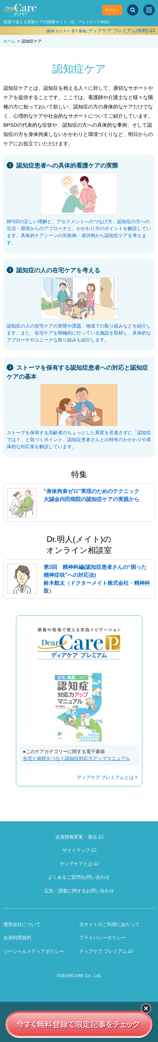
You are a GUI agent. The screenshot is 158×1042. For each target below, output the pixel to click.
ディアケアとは (76, 863)
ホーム (9, 41)
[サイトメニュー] (149, 10)
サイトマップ (76, 850)
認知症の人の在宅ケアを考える (58, 270)
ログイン (112, 10)
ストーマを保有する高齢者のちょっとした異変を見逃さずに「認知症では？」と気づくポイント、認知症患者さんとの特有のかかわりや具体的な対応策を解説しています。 (79, 439)
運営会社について (22, 924)
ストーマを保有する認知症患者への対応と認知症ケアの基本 (77, 372)
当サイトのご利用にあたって (109, 924)
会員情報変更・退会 (76, 837)
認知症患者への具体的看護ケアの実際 (67, 165)
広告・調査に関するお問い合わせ (79, 890)
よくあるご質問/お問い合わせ (79, 877)
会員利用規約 (17, 937)
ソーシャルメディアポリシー (33, 951)
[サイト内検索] (132, 10)
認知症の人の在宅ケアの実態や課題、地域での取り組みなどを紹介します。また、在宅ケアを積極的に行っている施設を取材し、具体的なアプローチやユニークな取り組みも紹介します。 (79, 332)
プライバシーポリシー (102, 937)
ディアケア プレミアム (103, 951)
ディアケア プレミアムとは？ (108, 777)
